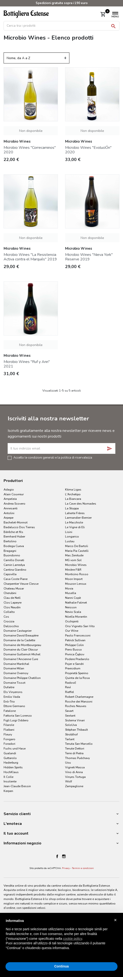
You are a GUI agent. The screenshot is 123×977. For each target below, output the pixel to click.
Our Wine (71, 631)
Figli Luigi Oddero (16, 720)
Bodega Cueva (14, 546)
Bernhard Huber (14, 536)
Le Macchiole (74, 522)
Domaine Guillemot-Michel (22, 654)
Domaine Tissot (14, 683)
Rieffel (69, 692)
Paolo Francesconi (77, 635)
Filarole (9, 725)
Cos (6, 617)
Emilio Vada (12, 697)
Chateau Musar (14, 588)
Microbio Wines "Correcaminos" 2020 (30, 150)
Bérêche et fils (13, 532)
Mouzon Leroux (75, 584)
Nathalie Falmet (76, 602)
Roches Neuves (75, 706)
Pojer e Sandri (74, 664)
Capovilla (10, 574)
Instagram (64, 856)
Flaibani (9, 730)
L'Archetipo (73, 494)
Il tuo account (16, 833)
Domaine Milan (14, 668)
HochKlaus (11, 772)
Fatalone (10, 711)
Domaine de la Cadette (19, 640)
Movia (69, 588)
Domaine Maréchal (16, 664)
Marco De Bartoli (76, 546)
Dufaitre (9, 687)
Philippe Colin (74, 645)
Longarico (72, 536)
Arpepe (8, 518)
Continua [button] (61, 966)
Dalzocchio (11, 626)
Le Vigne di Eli (75, 527)
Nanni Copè (73, 598)
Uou (68, 762)
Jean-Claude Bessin (17, 786)
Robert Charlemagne (79, 697)
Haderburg (11, 762)
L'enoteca (13, 823)
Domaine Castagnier (18, 631)
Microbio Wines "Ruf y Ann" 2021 (27, 364)
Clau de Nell (12, 598)
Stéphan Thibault (76, 730)
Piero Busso (73, 649)
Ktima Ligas (73, 489)
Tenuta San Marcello (79, 744)
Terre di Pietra (74, 753)
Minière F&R (73, 570)
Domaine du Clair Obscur (21, 649)
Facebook (57, 856)
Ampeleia (10, 499)
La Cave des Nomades (80, 503)
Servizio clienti (17, 814)
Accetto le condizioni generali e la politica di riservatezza (52, 457)
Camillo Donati (14, 560)
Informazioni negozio (22, 843)
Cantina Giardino (15, 570)
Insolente (10, 781)
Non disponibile (31, 131)
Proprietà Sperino (76, 673)
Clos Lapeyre (13, 602)
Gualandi (10, 753)
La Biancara (73, 499)
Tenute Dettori (74, 748)
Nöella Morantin (76, 617)
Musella (70, 593)
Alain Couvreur (14, 494)
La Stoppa (72, 508)
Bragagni (10, 551)
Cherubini (10, 593)
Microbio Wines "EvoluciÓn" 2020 (88, 150)
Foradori (9, 744)
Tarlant (69, 739)
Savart (69, 711)
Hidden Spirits (13, 767)
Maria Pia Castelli (77, 551)
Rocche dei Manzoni (78, 701)
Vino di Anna (74, 772)
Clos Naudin (12, 607)
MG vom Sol (73, 560)
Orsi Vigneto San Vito (80, 626)
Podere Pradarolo (77, 659)
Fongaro (9, 739)
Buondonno (12, 555)
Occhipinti (71, 621)
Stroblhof (71, 734)
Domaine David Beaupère (21, 635)
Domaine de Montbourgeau (22, 645)
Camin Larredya (14, 565)
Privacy (66, 868)
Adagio (9, 489)
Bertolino (10, 541)
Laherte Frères (75, 513)
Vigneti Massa (75, 767)
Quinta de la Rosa (77, 678)
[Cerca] (61, 26)
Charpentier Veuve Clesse (21, 584)
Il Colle (8, 777)
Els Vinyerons (13, 692)
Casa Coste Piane (16, 579)
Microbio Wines (76, 565)
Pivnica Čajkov (74, 654)
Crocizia (9, 621)
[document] (61, 938)
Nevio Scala (73, 612)
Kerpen (8, 791)
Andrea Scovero (14, 503)
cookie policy (72, 939)
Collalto (9, 612)
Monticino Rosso (76, 574)
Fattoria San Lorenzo (18, 715)
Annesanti (10, 508)
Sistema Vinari (75, 720)
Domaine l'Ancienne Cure (21, 659)
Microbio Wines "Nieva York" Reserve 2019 (89, 257)
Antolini (9, 513)
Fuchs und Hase (15, 748)
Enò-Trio (9, 701)
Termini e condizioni (83, 868)
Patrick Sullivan (75, 640)
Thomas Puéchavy (77, 758)
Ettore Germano (14, 706)
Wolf (68, 781)
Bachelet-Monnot (16, 522)
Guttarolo (10, 758)
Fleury (8, 734)
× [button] (115, 920)
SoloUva (71, 725)
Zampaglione (74, 786)
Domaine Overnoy (16, 673)
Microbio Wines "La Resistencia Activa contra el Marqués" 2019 (30, 257)
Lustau (69, 541)
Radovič (70, 683)
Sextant (70, 715)
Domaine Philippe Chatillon (22, 678)
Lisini (68, 532)
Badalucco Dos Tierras (19, 527)
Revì (68, 687)
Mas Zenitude (74, 555)
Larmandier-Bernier (78, 518)
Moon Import (74, 579)
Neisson (71, 607)
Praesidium (72, 668)
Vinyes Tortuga (75, 777)
